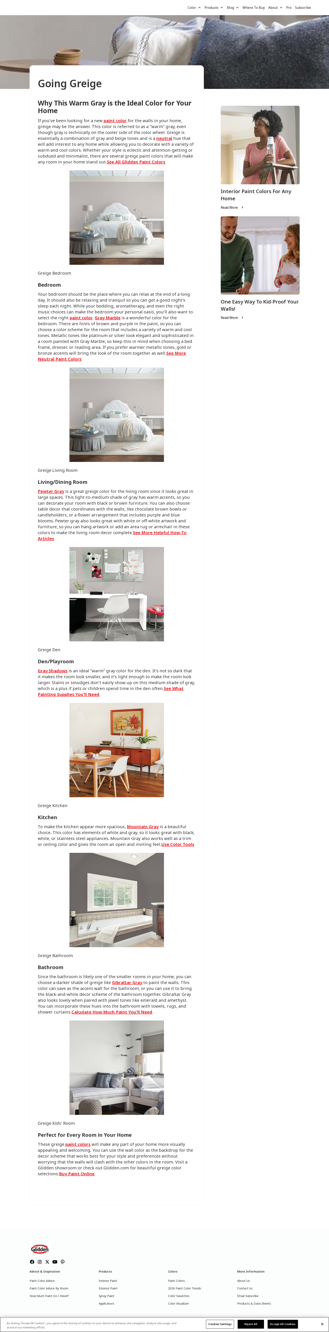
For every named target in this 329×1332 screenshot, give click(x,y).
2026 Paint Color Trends (184, 1288)
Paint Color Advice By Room (49, 1288)
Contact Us (245, 1288)
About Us (243, 1281)
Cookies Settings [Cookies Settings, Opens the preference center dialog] (220, 1324)
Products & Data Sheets (254, 1303)
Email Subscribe (248, 1296)
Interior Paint (108, 1281)
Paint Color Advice (42, 1281)
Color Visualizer (178, 1303)
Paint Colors (176, 1281)
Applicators (106, 1303)
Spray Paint (106, 1296)
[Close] (322, 1324)
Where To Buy (253, 7)
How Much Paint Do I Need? (49, 1296)
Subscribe (303, 7)
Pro (289, 7)
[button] (194, 7)
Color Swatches (179, 1296)
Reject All (250, 1324)
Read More (229, 207)
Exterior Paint (108, 1288)
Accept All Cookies (282, 1324)
